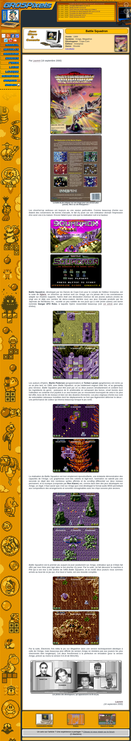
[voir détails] (69, 49)
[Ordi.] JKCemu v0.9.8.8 (77, 17)
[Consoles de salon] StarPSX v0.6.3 (81, 13)
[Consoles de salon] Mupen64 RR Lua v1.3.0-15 (85, 11)
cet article (107, 304)
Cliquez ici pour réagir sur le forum (99, 732)
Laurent (36, 60)
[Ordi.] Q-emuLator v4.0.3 (78, 15)
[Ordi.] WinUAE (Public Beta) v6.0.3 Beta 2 (83, 9)
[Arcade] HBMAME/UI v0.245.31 (80, 6)
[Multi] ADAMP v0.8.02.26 (78, 7)
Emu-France (100, 3)
